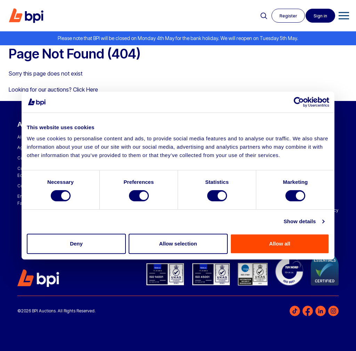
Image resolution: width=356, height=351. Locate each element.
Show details (300, 221)
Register (286, 15)
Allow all (279, 244)
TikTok (295, 311)
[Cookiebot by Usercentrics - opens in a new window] (298, 102)
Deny (76, 244)
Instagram (333, 311)
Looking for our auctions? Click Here (53, 89)
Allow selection (178, 244)
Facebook (307, 311)
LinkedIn (320, 311)
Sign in (319, 15)
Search (261, 16)
